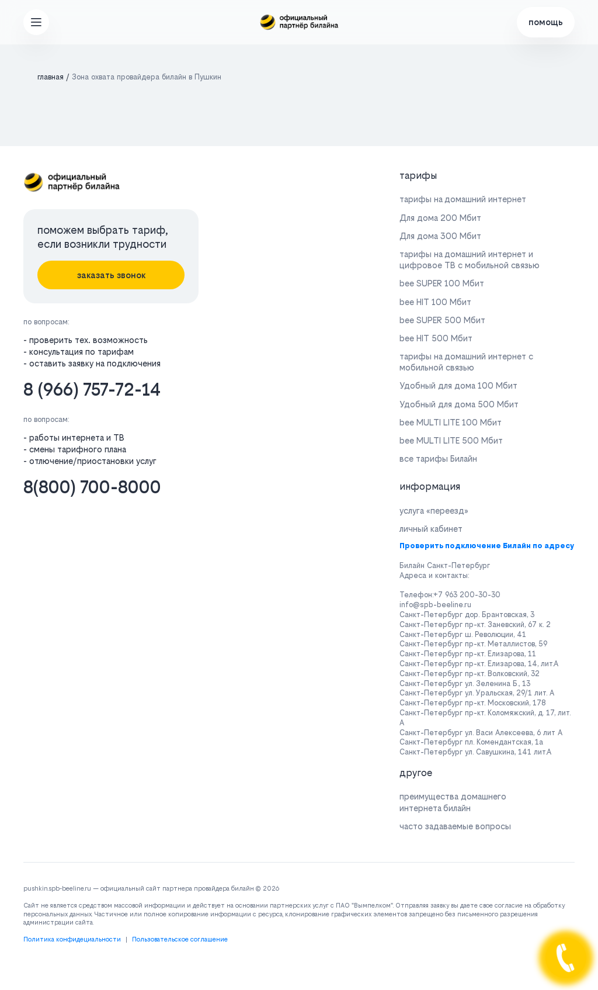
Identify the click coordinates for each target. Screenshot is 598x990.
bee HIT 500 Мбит (435, 338)
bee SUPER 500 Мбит (442, 320)
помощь (546, 22)
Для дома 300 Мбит (440, 236)
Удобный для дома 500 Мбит (459, 404)
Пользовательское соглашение (180, 939)
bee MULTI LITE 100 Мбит (450, 422)
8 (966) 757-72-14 (92, 389)
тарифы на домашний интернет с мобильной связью (466, 361)
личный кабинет (431, 529)
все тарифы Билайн (438, 458)
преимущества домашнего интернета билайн (452, 801)
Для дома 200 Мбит (440, 218)
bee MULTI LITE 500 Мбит (451, 440)
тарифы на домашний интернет (462, 199)
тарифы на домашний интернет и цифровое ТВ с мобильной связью (469, 259)
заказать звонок (111, 275)
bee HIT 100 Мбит (435, 302)
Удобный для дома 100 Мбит (458, 385)
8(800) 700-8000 (92, 487)
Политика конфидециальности (72, 939)
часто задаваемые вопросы (455, 826)
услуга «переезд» (433, 510)
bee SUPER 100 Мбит (441, 283)
